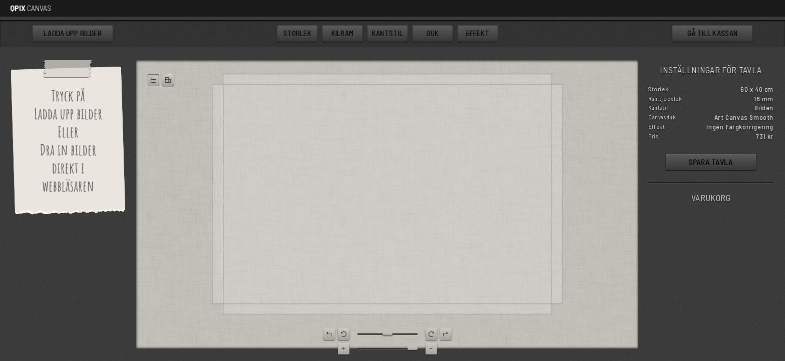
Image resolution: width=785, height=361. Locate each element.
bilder (73, 34)
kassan (712, 33)
